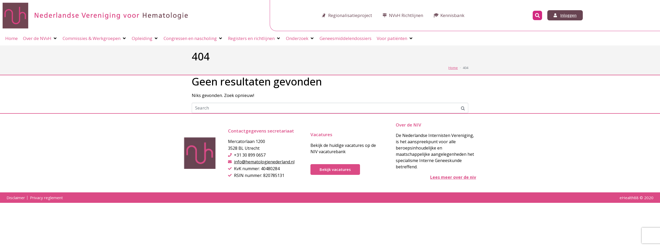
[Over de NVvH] (40, 38)
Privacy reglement (46, 197)
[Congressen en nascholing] (193, 38)
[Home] (11, 38)
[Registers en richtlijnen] (254, 38)
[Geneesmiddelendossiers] (345, 38)
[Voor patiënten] (395, 38)
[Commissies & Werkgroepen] (94, 38)
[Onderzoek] (300, 38)
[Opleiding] (145, 38)
